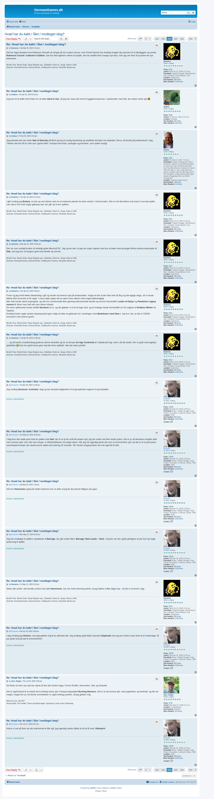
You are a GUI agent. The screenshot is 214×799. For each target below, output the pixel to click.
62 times (177, 709)
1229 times (179, 419)
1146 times (179, 82)
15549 (171, 407)
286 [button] (182, 38)
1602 (170, 158)
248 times (178, 123)
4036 (170, 115)
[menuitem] (22, 22)
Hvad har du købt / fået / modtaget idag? (35, 34)
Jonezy (166, 150)
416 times (178, 184)
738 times (177, 182)
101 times (178, 711)
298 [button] (190, 38)
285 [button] (176, 38)
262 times (177, 121)
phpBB (92, 788)
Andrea (166, 107)
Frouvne (167, 399)
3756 (170, 703)
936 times (177, 80)
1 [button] (149, 38)
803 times (177, 417)
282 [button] (157, 38)
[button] (140, 39)
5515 (170, 69)
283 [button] (163, 38)
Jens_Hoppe (168, 695)
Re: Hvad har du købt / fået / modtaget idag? (36, 44)
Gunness (167, 61)
